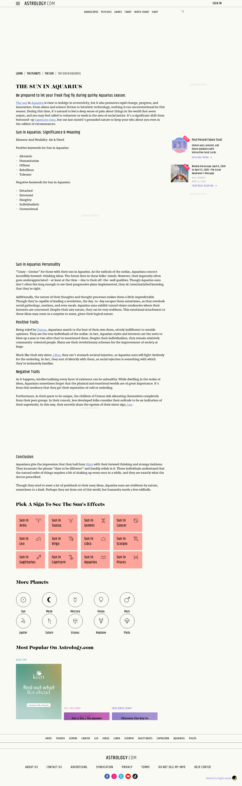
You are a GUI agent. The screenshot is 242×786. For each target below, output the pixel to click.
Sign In (218, 3)
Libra (56, 355)
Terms (145, 767)
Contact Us (54, 767)
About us (31, 767)
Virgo (106, 738)
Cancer (85, 738)
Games (118, 12)
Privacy (127, 767)
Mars (89, 464)
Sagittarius (145, 738)
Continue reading (205, 186)
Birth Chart (141, 12)
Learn (19, 73)
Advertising (79, 767)
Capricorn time (45, 119)
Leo (129, 404)
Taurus (60, 738)
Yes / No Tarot (72, 708)
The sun (21, 103)
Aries (48, 738)
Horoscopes (91, 12)
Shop (155, 12)
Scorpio (129, 738)
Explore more (202, 157)
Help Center (202, 767)
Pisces (193, 738)
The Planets (33, 73)
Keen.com (21, 660)
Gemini (73, 738)
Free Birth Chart (122, 708)
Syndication (104, 767)
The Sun (49, 73)
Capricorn (163, 738)
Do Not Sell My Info (172, 767)
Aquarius (37, 103)
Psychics (106, 12)
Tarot (128, 12)
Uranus (42, 329)
